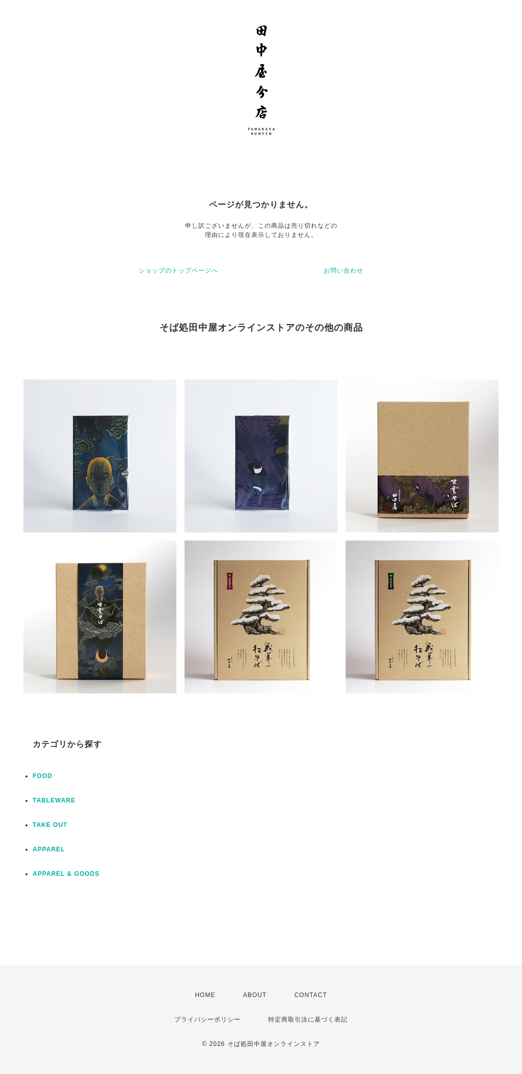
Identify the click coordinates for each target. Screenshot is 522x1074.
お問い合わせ (343, 270)
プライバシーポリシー (207, 1019)
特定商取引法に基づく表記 (308, 1019)
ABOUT (255, 995)
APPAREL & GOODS (66, 873)
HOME (205, 995)
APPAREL (49, 849)
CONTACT (310, 995)
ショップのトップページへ (178, 270)
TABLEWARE (54, 800)
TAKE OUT (50, 824)
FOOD (43, 776)
